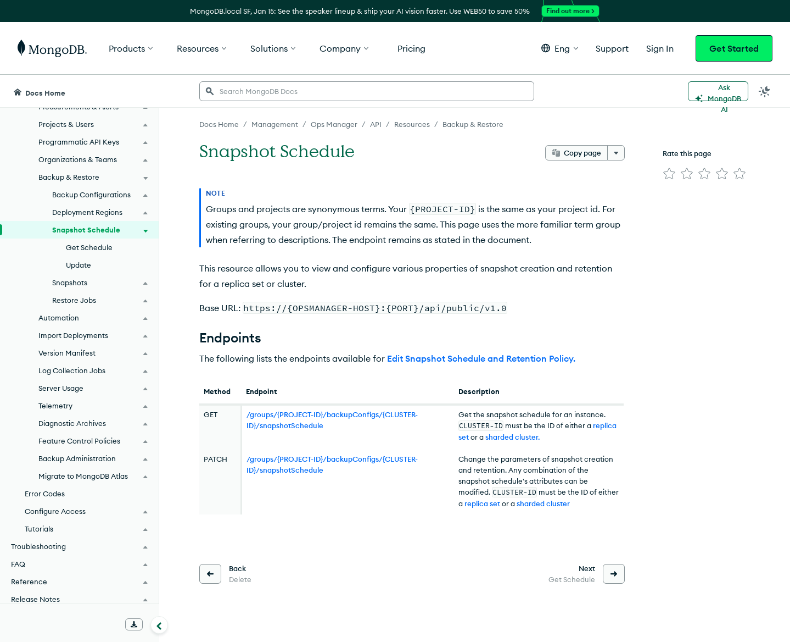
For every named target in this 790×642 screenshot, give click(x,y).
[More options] (616, 152)
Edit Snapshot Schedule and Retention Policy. (481, 358)
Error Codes (45, 493)
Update (78, 265)
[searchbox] (366, 91)
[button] (559, 48)
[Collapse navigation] (159, 625)
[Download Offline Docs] (134, 624)
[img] (669, 173)
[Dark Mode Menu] (764, 91)
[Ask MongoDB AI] (718, 91)
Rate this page (687, 153)
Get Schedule (89, 247)
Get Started (734, 48)
